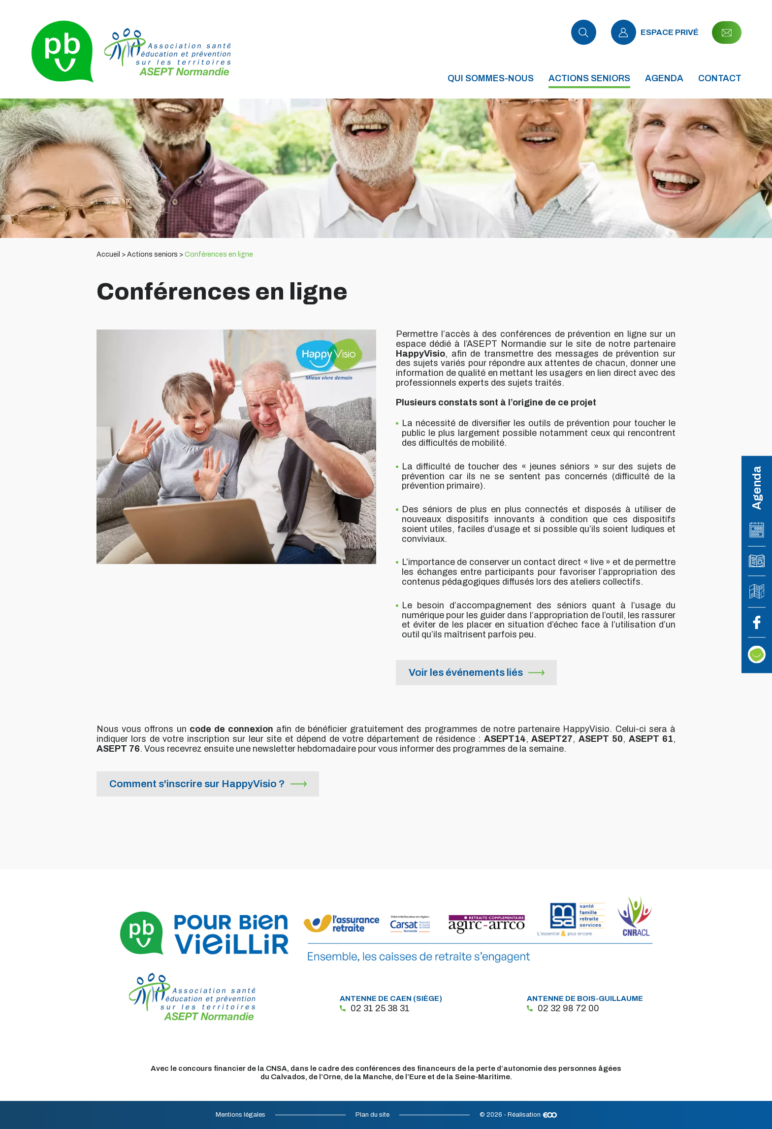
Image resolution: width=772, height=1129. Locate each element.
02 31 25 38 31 (375, 1008)
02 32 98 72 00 (563, 1008)
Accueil (108, 254)
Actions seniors (152, 254)
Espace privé (655, 32)
